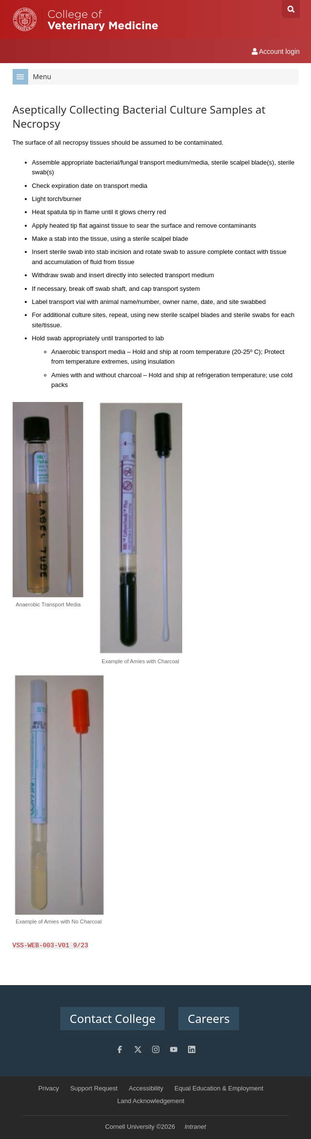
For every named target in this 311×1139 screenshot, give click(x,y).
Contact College (112, 1018)
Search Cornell (291, 9)
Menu (32, 76)
